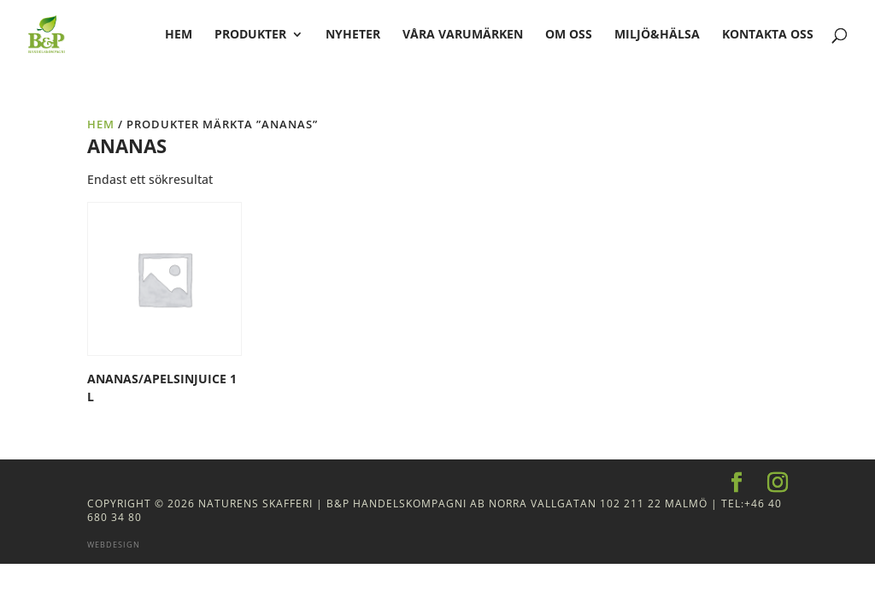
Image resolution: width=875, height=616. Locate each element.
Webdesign (113, 544)
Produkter (250, 35)
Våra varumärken (462, 35)
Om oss (568, 35)
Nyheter (353, 35)
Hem (101, 124)
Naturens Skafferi (255, 503)
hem (178, 35)
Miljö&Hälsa (657, 35)
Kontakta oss (767, 35)
